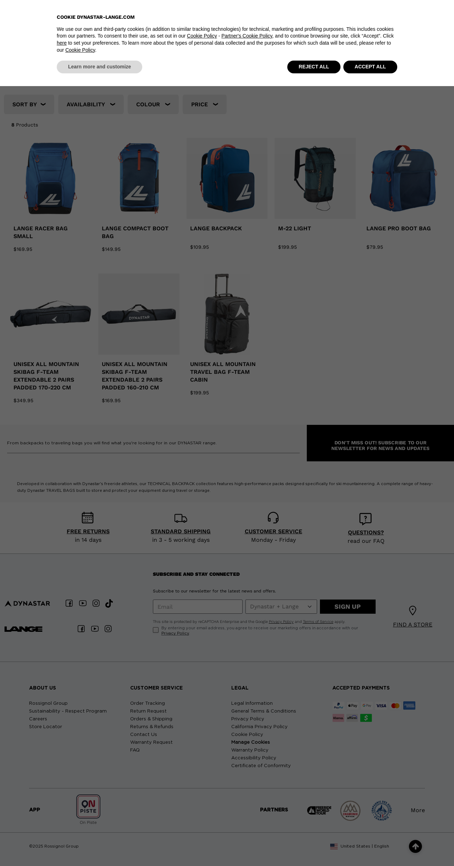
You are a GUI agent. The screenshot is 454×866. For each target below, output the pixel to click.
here (62, 823)
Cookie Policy (202, 816)
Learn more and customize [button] (99, 846)
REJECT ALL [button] (314, 846)
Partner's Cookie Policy (246, 816)
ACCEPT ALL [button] (370, 846)
